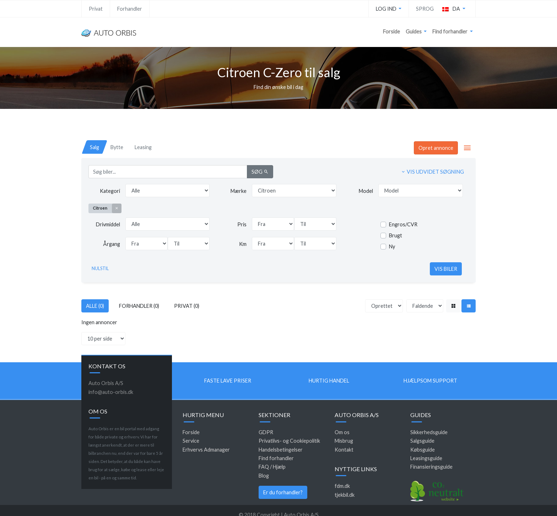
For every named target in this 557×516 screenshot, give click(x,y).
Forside (391, 31)
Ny (392, 246)
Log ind (387, 9)
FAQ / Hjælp (272, 467)
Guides (414, 31)
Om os (342, 432)
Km (243, 244)
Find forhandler (450, 31)
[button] (453, 9)
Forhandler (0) (139, 306)
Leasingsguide (426, 458)
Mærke (239, 191)
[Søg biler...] (167, 171)
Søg (260, 172)
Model (366, 191)
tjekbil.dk (345, 495)
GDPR (266, 432)
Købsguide (422, 450)
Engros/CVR (403, 224)
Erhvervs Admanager (206, 450)
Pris (242, 224)
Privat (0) (186, 306)
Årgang (111, 244)
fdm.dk (342, 486)
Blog (264, 476)
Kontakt (344, 450)
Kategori (110, 191)
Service (191, 441)
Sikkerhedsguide (429, 432)
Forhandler (129, 9)
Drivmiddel (108, 224)
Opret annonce (435, 148)
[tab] (94, 147)
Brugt (395, 235)
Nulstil (100, 268)
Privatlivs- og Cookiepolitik (289, 441)
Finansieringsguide (431, 467)
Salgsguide (422, 441)
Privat (96, 9)
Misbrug (344, 441)
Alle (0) (95, 306)
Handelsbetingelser (281, 450)
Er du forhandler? (283, 492)
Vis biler (445, 269)
